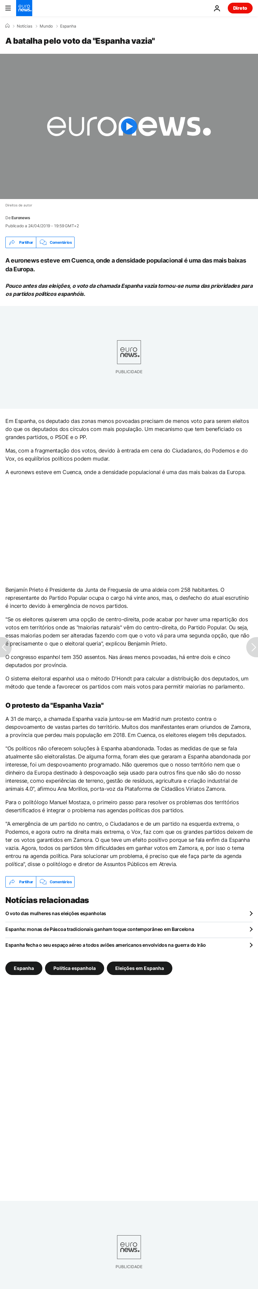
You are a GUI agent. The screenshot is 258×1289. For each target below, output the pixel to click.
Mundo (46, 26)
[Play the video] (129, 126)
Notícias (24, 26)
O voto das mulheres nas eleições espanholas (55, 913)
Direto (240, 8)
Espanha (68, 26)
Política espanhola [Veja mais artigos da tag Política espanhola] (74, 968)
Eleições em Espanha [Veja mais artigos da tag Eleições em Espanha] (139, 968)
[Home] (7, 26)
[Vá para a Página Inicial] (24, 8)
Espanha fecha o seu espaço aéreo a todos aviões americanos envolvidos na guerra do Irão (105, 945)
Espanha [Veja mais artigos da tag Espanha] (24, 968)
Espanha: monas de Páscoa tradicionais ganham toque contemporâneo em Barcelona (99, 929)
